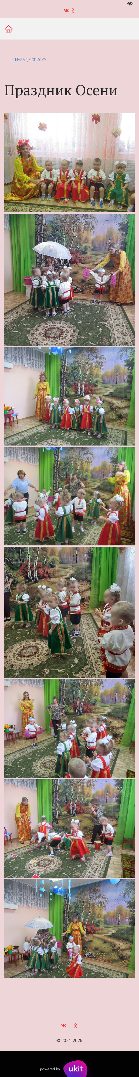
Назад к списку (29, 59)
